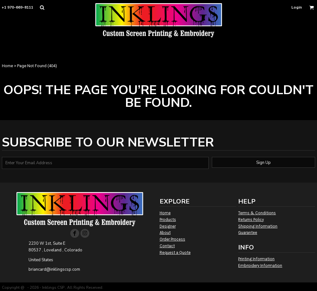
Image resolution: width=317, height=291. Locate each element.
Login (296, 7)
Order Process (172, 239)
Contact (167, 245)
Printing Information (256, 258)
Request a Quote (175, 252)
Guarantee (247, 232)
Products (168, 219)
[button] (42, 7)
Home (7, 65)
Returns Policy (251, 219)
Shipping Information (257, 226)
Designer (168, 226)
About (165, 232)
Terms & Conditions (257, 212)
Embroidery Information (260, 265)
